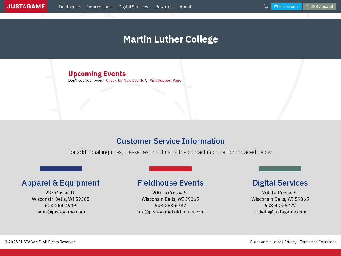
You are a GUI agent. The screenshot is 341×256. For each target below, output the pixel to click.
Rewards (164, 6)
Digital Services (133, 6)
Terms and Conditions (318, 242)
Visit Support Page (165, 80)
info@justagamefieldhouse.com (170, 212)
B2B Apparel (319, 6)
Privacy (290, 242)
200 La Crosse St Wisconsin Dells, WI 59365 (170, 196)
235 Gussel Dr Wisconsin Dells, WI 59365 (61, 196)
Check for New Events (125, 80)
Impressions (99, 6)
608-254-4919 (60, 205)
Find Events (286, 6)
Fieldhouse (69, 6)
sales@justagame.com (60, 212)
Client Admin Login (266, 242)
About (185, 6)
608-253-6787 (170, 205)
